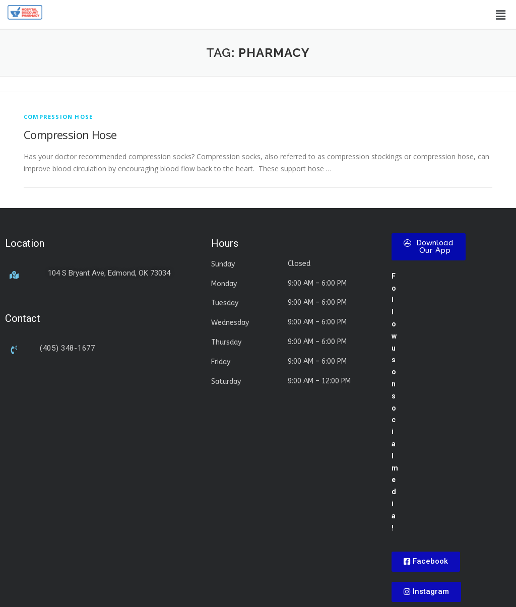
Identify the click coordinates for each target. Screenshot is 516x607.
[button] (500, 14)
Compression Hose (70, 134)
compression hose (58, 116)
